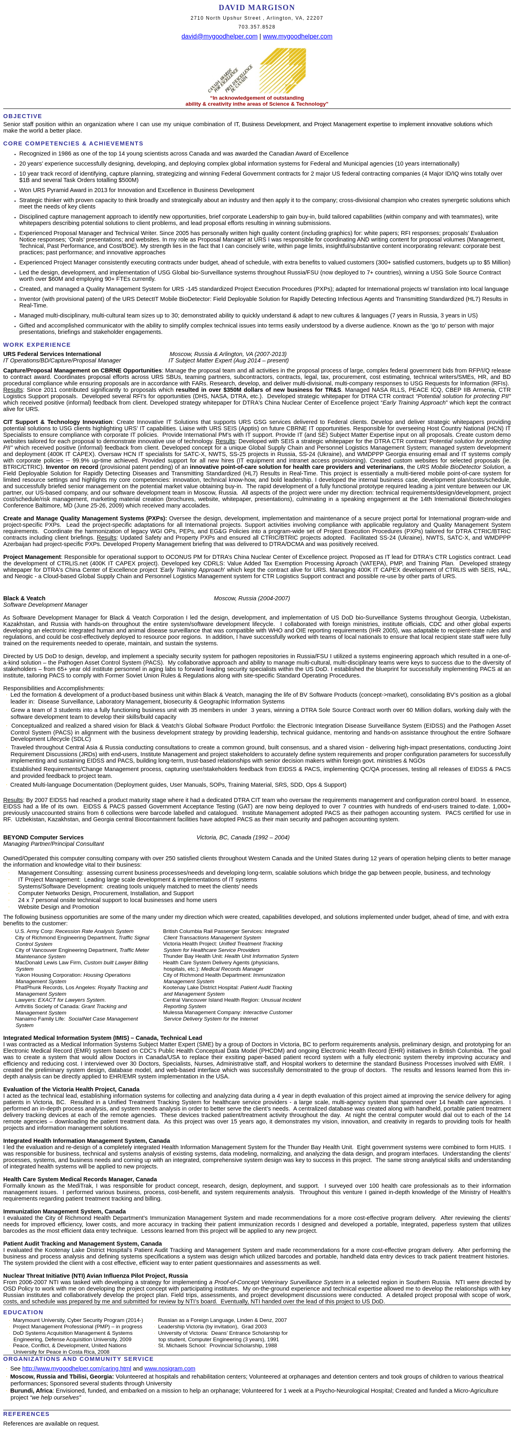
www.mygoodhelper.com (297, 36)
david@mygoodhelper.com (220, 36)
